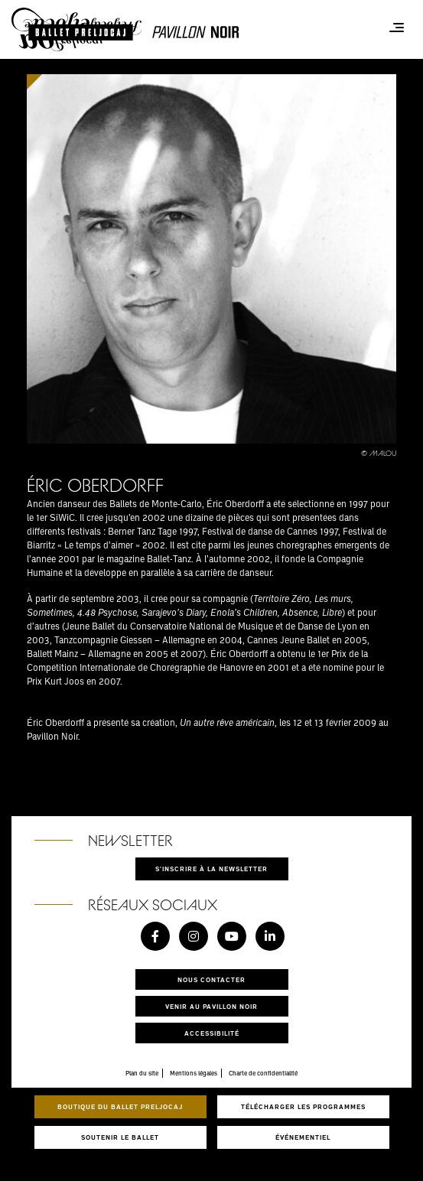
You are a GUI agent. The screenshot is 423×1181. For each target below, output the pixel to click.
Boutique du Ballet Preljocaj (120, 1106)
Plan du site (141, 1073)
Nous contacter (211, 979)
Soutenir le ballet (120, 1137)
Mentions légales (193, 1073)
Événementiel (302, 1137)
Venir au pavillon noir (211, 1006)
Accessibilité (211, 1033)
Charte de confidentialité (263, 1073)
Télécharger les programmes (303, 1106)
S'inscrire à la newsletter (211, 868)
